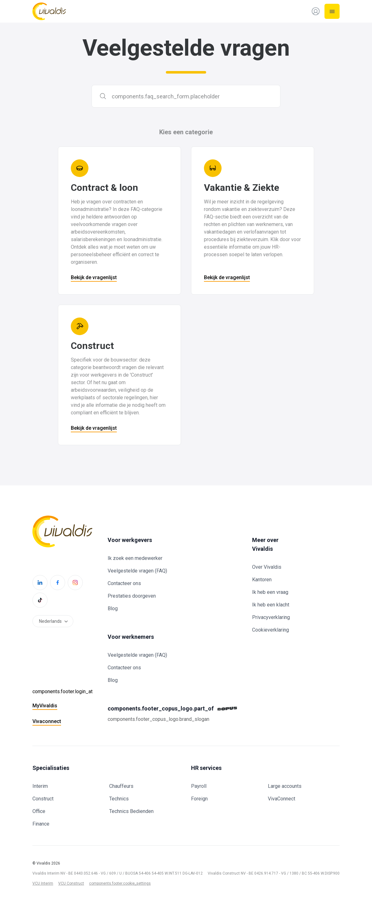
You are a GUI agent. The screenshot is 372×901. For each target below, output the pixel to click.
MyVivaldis (44, 706)
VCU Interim (42, 883)
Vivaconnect (46, 721)
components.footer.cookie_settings (120, 883)
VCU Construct (71, 883)
